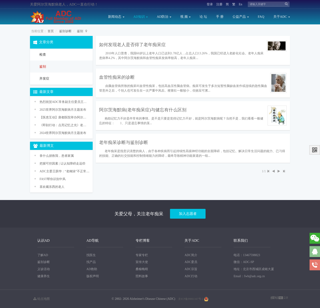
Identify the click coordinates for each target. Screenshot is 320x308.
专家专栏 (142, 255)
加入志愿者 (188, 214)
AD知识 (140, 16)
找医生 (91, 255)
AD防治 (164, 16)
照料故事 (142, 276)
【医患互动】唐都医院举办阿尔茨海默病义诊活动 (63, 117)
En (240, 4)
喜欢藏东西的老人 (52, 186)
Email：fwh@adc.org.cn (249, 276)
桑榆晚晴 (142, 269)
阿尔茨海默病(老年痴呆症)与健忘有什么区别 (142, 109)
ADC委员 (190, 262)
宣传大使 (142, 262)
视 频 (185, 16)
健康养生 (43, 276)
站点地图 (41, 298)
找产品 (91, 262)
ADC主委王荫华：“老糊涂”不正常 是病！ (68, 171)
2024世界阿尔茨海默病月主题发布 (63, 133)
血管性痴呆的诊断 (117, 77)
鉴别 (80, 31)
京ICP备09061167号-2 (190, 298)
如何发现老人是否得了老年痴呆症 (132, 44)
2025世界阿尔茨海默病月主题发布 (63, 109)
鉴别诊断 (65, 31)
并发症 (43, 78)
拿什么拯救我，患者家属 (57, 155)
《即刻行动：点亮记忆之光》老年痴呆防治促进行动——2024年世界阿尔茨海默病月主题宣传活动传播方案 (63, 125)
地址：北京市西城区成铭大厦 (254, 269)
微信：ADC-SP (244, 262)
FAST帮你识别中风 (53, 179)
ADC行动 (190, 276)
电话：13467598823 (247, 255)
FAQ (261, 16)
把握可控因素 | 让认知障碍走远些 (62, 163)
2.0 (279, 298)
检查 (42, 54)
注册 (219, 4)
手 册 (220, 16)
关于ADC (281, 16)
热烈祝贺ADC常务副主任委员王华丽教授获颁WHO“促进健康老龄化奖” (63, 102)
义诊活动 (43, 269)
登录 (210, 4)
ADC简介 (190, 255)
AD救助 (91, 269)
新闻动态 (116, 16)
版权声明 (92, 276)
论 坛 (203, 16)
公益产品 (240, 16)
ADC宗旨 (190, 269)
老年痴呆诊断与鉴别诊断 (123, 142)
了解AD (42, 255)
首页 (51, 31)
